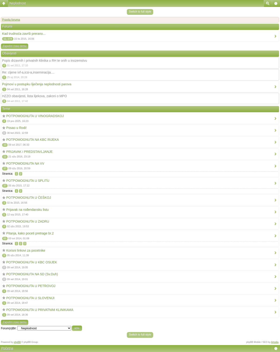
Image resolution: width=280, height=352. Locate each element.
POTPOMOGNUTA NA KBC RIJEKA (32, 139)
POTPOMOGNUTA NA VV (25, 163)
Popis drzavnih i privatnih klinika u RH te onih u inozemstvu (44, 60)
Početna (7, 348)
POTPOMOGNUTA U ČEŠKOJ (28, 197)
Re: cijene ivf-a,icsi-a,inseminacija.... (28, 72)
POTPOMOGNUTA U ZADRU (27, 221)
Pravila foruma (11, 19)
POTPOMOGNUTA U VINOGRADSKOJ (35, 116)
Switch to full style (140, 11)
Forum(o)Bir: (8, 328)
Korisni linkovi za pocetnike (25, 250)
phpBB (17, 342)
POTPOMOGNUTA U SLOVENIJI (30, 298)
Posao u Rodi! (16, 128)
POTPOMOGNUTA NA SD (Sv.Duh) (32, 274)
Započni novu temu (14, 46)
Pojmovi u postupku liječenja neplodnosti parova (36, 84)
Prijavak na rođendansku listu (27, 209)
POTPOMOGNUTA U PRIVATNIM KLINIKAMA (39, 310)
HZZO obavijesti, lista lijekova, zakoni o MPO (34, 96)
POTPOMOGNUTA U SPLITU (27, 180)
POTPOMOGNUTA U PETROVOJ (30, 286)
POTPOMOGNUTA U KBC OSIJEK (31, 262)
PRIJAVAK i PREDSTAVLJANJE (29, 152)
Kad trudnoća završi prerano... (24, 33)
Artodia (275, 342)
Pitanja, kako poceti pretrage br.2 (30, 233)
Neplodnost (18, 3)
